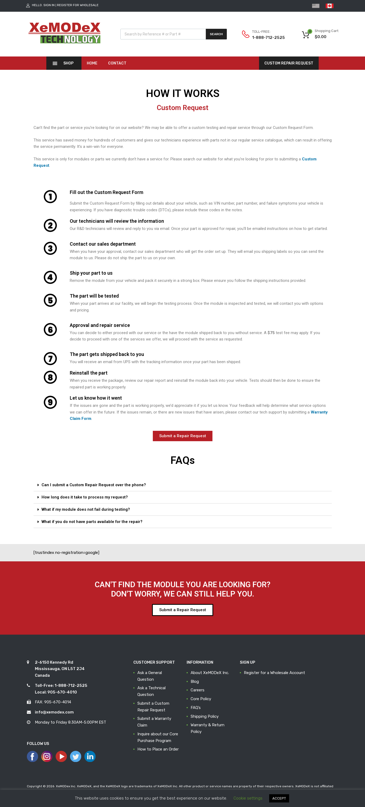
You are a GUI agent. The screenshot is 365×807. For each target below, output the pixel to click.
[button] (182, 436)
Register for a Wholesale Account (274, 672)
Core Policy (201, 698)
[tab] (183, 485)
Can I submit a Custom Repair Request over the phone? (94, 484)
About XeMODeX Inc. (210, 672)
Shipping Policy (205, 716)
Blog (195, 681)
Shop (68, 63)
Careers (197, 690)
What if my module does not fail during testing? (86, 509)
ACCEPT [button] (279, 798)
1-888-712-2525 (265, 37)
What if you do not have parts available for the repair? (92, 521)
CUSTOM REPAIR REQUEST (288, 63)
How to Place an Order (158, 749)
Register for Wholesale (78, 5)
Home (92, 63)
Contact (117, 63)
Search (216, 34)
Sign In (49, 5)
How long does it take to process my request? (85, 497)
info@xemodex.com (54, 712)
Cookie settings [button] (248, 798)
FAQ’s (196, 707)
